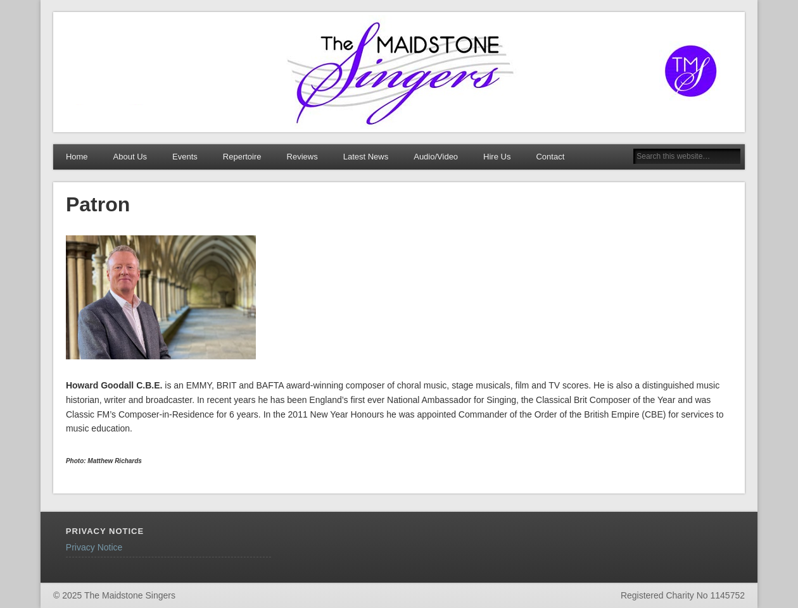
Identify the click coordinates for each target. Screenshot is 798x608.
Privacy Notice (94, 547)
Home (77, 156)
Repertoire (242, 156)
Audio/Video (436, 156)
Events (185, 156)
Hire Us (496, 156)
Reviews (302, 156)
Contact (550, 156)
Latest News (366, 156)
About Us (130, 156)
